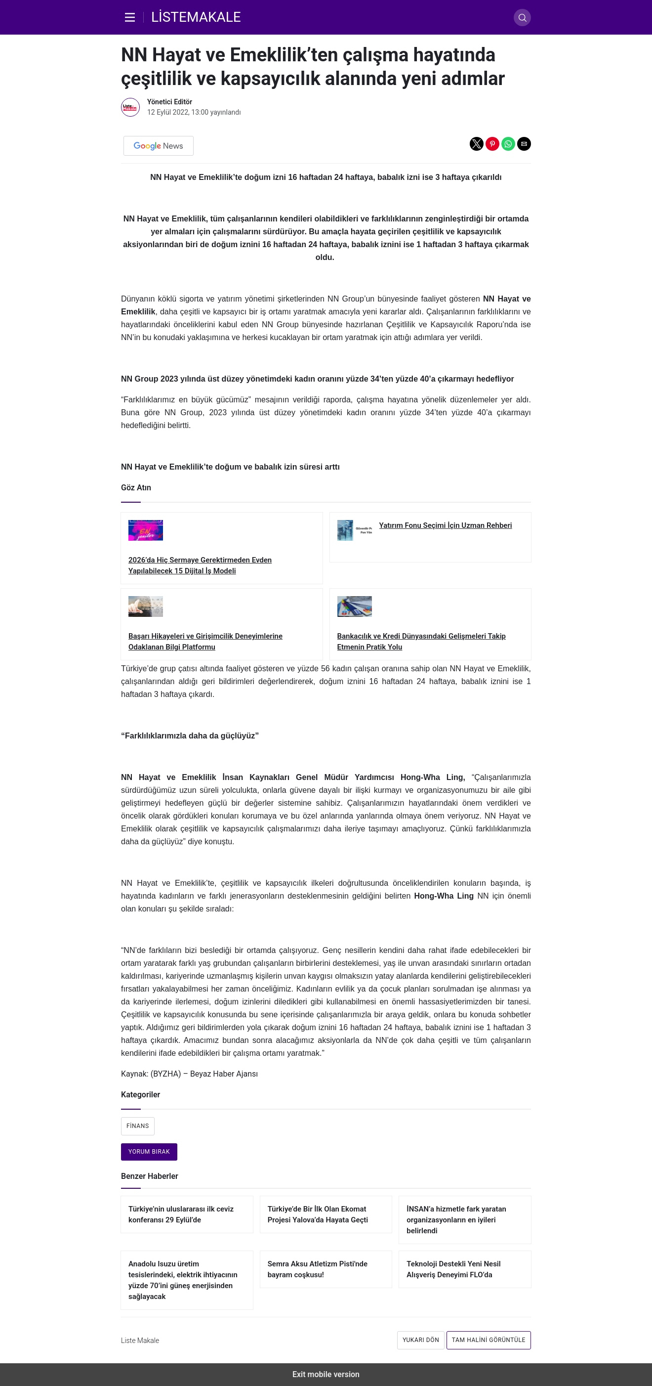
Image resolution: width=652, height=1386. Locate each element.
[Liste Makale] (196, 17)
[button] (477, 144)
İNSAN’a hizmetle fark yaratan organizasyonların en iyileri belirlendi (456, 1220)
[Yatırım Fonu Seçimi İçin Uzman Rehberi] (430, 537)
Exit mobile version (326, 1374)
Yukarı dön (421, 1340)
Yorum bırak (149, 1151)
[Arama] (522, 17)
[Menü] (132, 17)
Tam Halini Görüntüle (489, 1340)
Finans (137, 1126)
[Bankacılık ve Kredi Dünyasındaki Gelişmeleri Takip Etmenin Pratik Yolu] (430, 624)
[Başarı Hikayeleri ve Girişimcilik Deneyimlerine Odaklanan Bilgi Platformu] (222, 624)
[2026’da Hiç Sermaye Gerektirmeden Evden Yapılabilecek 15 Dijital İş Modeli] (222, 548)
